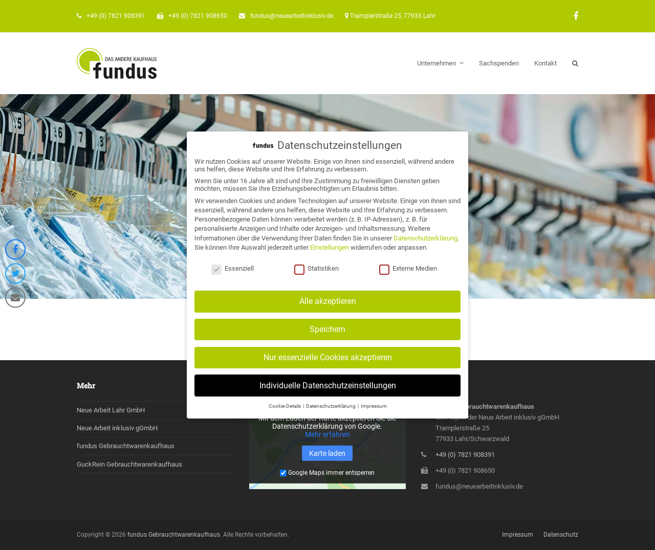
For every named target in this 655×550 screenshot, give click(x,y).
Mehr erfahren (327, 434)
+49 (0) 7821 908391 (115, 15)
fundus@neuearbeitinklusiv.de (291, 15)
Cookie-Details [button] (285, 414)
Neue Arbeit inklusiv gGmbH (117, 428)
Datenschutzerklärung (425, 246)
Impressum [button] (374, 414)
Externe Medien (408, 277)
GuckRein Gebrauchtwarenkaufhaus (129, 464)
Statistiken (316, 277)
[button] (575, 63)
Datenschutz (560, 534)
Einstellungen (329, 255)
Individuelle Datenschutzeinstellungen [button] (327, 394)
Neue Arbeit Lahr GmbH (111, 410)
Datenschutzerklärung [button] (331, 414)
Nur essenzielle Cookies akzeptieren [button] (328, 365)
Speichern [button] (327, 337)
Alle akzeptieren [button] (327, 310)
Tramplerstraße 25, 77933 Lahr (392, 15)
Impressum (517, 534)
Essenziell (232, 277)
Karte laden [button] (327, 453)
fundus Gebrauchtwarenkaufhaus (125, 446)
